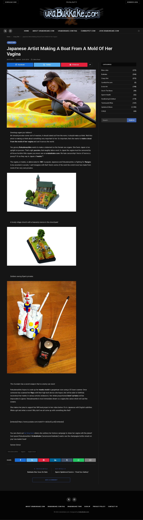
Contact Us (114, 507)
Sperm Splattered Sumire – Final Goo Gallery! (72, 473)
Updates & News (106, 107)
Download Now (11, 2)
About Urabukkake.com (43, 31)
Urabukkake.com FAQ (67, 31)
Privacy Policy (99, 507)
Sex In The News (107, 91)
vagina (23, 452)
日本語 (103, 111)
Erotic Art (104, 87)
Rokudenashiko (13, 452)
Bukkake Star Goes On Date (36, 473)
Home (26, 31)
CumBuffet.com (106, 83)
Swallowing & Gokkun (108, 99)
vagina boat (32, 452)
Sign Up (87, 507)
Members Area (132, 2)
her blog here (29, 434)
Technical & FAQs (107, 103)
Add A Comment (51, 480)
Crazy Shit (12, 42)
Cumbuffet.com (88, 31)
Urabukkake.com (83, 512)
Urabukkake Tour (74, 507)
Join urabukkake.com (109, 31)
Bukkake (104, 74)
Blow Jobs (104, 70)
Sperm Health (106, 95)
